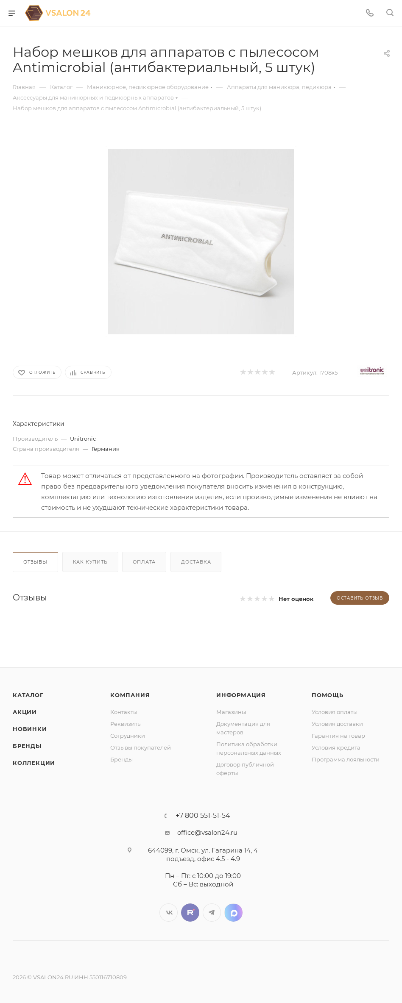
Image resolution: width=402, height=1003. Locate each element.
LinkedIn (233, 912)
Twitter (190, 912)
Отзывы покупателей (140, 747)
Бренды (27, 745)
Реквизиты (126, 723)
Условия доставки (337, 723)
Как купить (90, 562)
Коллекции (34, 762)
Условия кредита (336, 747)
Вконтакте (168, 912)
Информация (241, 695)
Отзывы (35, 562)
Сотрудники (127, 735)
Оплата (144, 562)
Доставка (196, 562)
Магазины (231, 711)
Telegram (212, 912)
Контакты (123, 711)
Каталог (28, 695)
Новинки (30, 728)
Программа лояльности (346, 759)
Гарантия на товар (338, 735)
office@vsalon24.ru (207, 832)
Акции (25, 711)
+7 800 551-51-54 (203, 815)
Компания (130, 695)
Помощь (327, 695)
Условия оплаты (334, 711)
